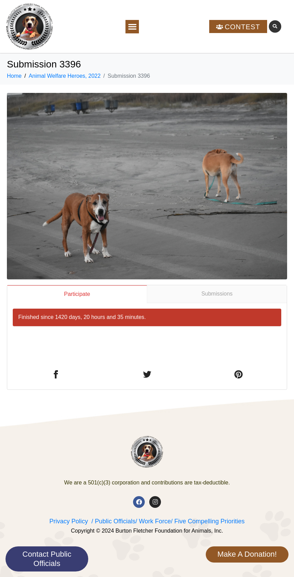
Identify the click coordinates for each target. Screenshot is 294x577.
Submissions (217, 294)
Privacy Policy (68, 521)
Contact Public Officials (46, 558)
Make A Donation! (247, 554)
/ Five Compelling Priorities (208, 521)
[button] (132, 26)
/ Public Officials (113, 521)
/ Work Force (153, 521)
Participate (77, 294)
